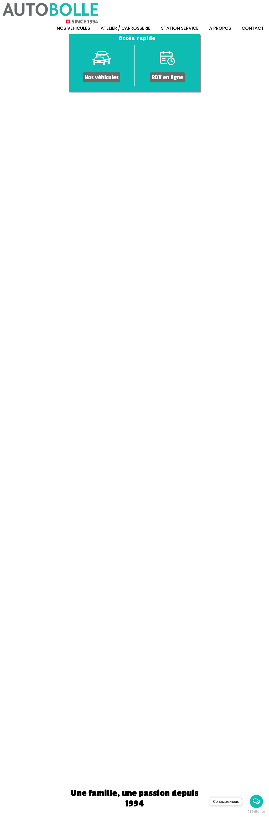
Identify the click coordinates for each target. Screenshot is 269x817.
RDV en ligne (167, 77)
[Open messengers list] (256, 801)
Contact (253, 28)
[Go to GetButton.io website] (256, 811)
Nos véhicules (73, 28)
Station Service (180, 28)
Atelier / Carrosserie (126, 28)
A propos (220, 28)
